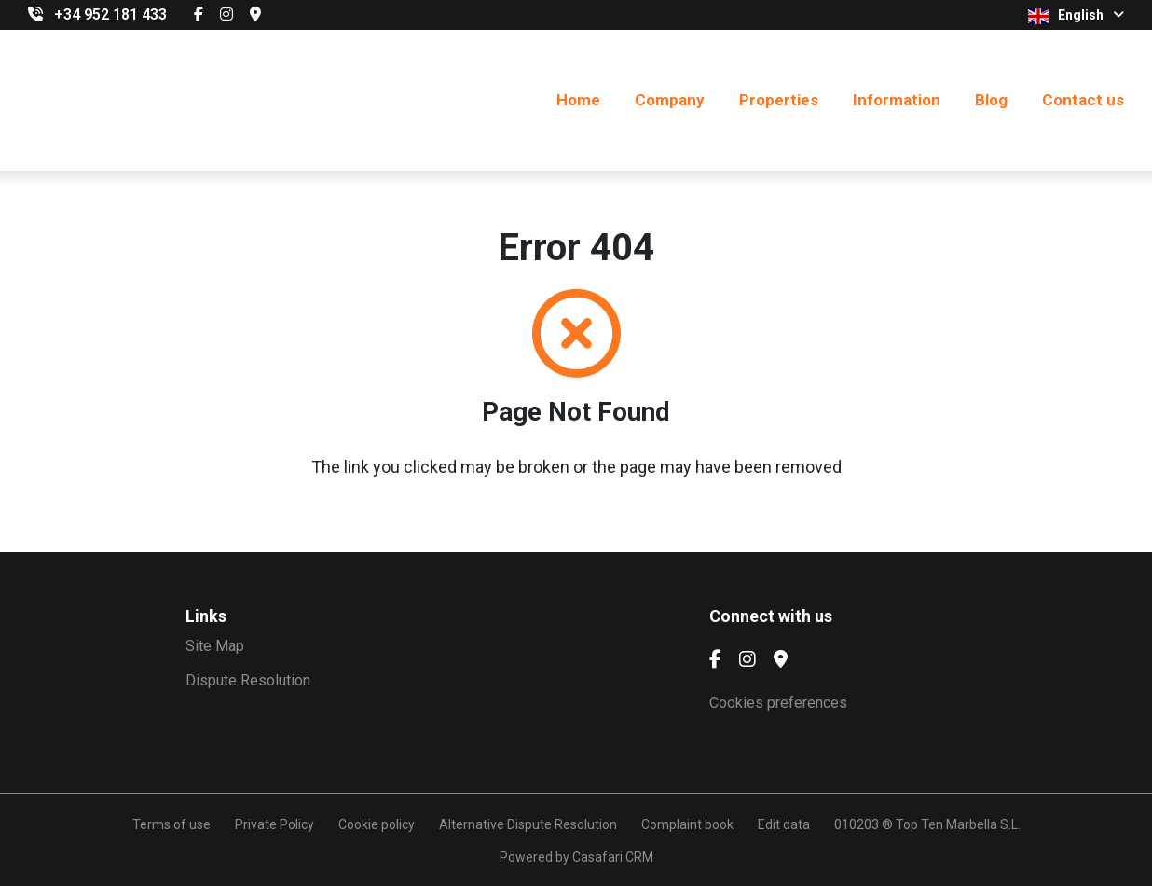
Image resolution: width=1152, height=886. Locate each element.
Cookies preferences (778, 703)
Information (896, 99)
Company (670, 99)
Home (578, 99)
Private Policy (274, 824)
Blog (991, 99)
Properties (778, 99)
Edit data (784, 824)
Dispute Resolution (247, 680)
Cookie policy (376, 824)
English (1076, 15)
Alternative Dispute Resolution (528, 824)
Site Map (214, 646)
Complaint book (687, 824)
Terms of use (171, 824)
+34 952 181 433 (110, 14)
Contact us (1083, 99)
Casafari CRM (612, 857)
